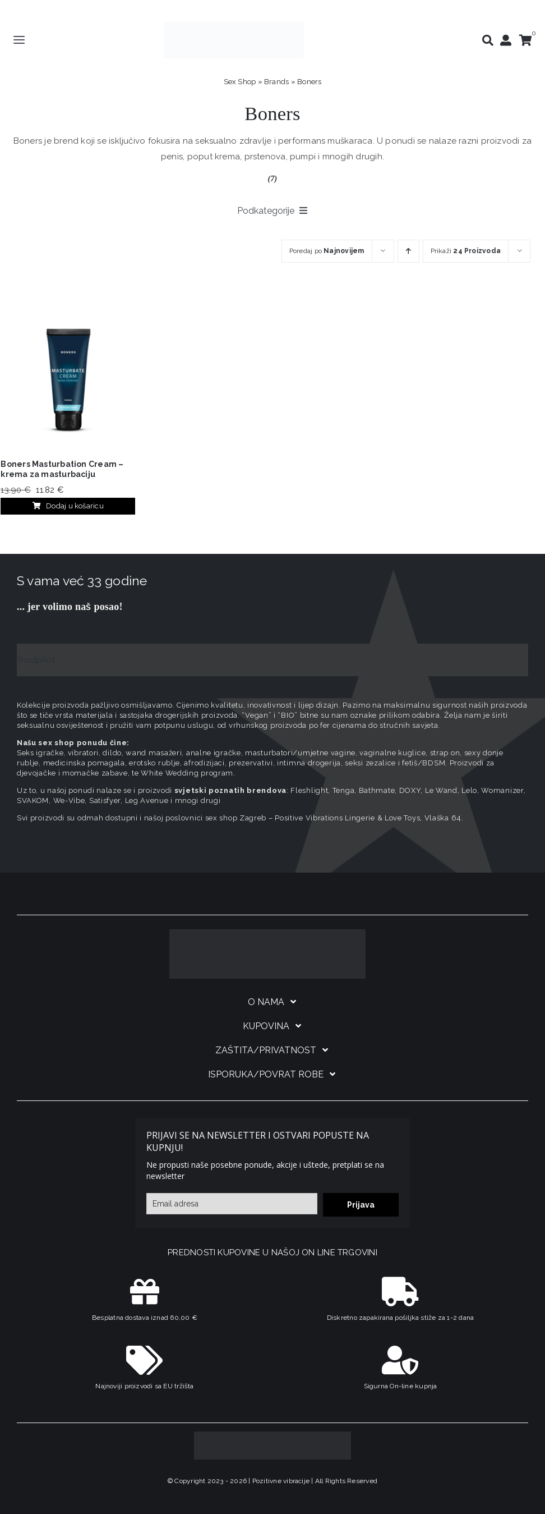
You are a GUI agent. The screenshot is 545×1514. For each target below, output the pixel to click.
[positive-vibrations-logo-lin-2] (234, 26)
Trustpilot (36, 660)
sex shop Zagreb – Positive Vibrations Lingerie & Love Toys (313, 818)
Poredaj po (326, 251)
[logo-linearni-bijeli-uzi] (267, 933)
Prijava (361, 1204)
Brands (276, 81)
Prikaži (466, 251)
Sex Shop (240, 81)
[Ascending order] (408, 251)
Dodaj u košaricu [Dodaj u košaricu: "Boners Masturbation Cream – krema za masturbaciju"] (68, 506)
